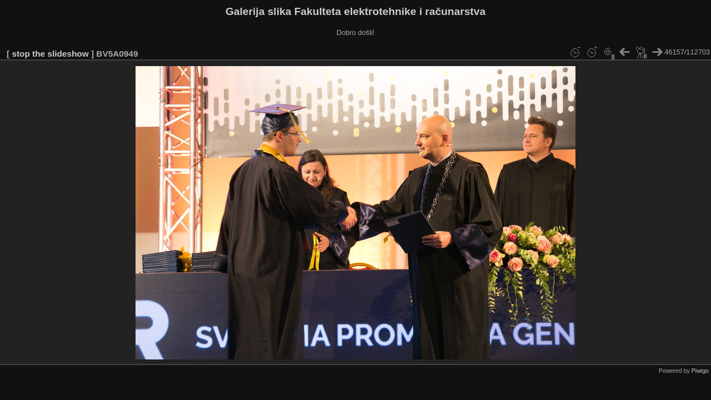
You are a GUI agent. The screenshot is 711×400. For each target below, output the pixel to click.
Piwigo (700, 370)
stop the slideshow (50, 53)
